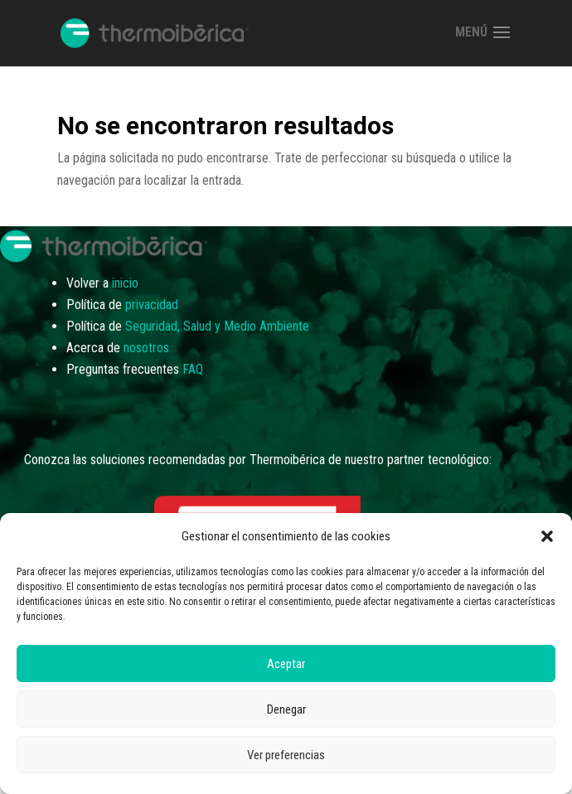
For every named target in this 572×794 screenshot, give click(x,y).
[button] (547, 536)
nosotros (146, 348)
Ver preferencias (286, 755)
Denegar (286, 709)
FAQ (192, 369)
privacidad (151, 304)
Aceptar (286, 663)
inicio (125, 283)
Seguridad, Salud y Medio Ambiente (217, 326)
